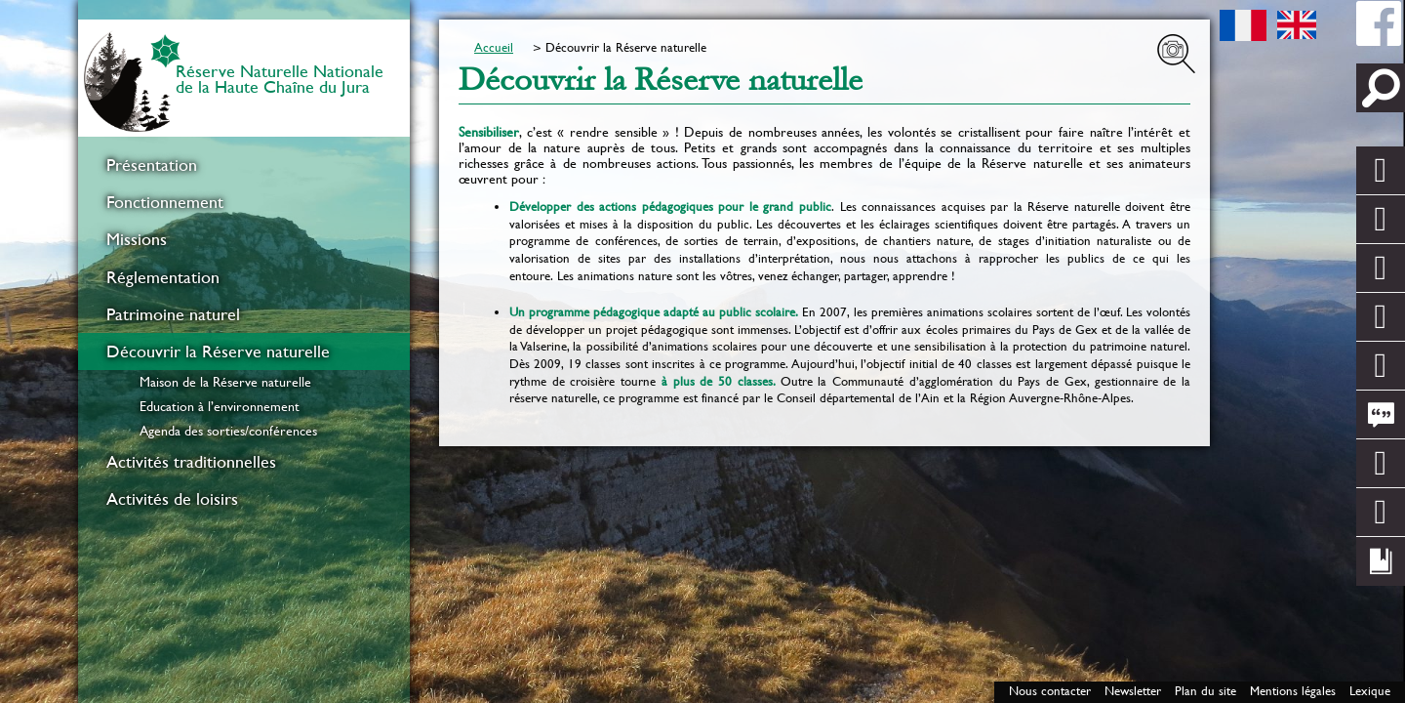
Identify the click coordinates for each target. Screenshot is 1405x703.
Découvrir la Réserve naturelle (218, 351)
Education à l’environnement (220, 406)
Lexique (1369, 690)
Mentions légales (1293, 690)
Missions (136, 239)
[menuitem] (244, 165)
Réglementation (163, 277)
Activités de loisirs (172, 499)
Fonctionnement (164, 202)
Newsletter (1132, 690)
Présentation (151, 165)
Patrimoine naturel (173, 314)
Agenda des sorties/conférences (228, 430)
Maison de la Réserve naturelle (225, 382)
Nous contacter (1050, 690)
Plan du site (1205, 690)
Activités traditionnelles (191, 462)
